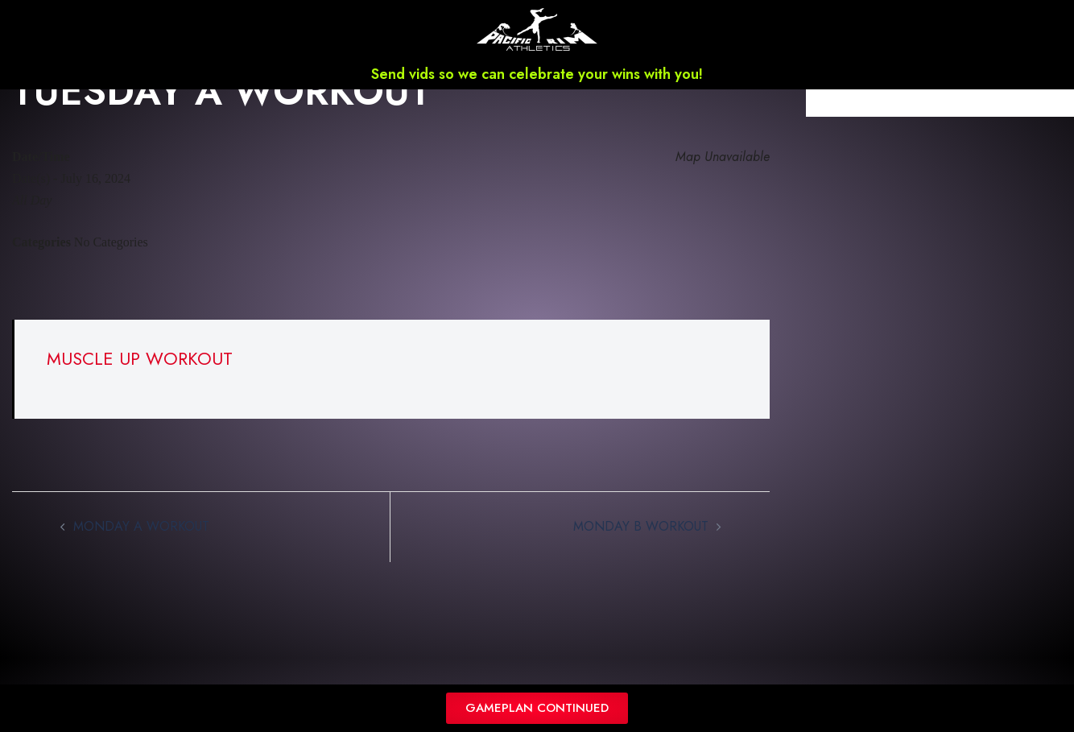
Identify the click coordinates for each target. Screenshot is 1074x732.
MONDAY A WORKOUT (141, 547)
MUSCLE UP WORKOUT (140, 379)
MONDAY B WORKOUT (640, 547)
